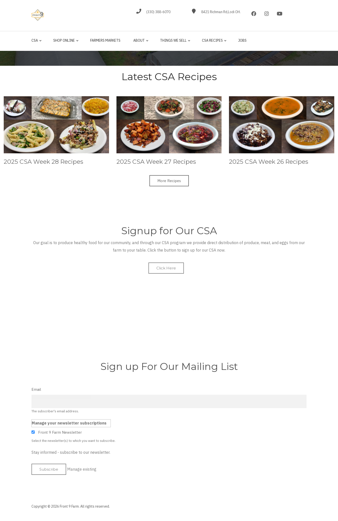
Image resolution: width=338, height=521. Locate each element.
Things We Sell (174, 42)
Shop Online (65, 42)
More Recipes (169, 180)
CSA (36, 42)
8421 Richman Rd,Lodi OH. (221, 12)
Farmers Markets (105, 40)
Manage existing (81, 469)
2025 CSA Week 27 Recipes (156, 161)
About (140, 42)
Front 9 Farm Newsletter (60, 432)
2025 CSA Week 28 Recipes (43, 161)
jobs (242, 40)
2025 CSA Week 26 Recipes (268, 161)
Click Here (166, 268)
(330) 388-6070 (158, 12)
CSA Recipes (213, 42)
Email (36, 389)
